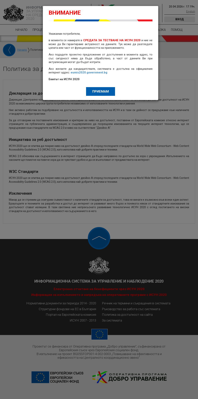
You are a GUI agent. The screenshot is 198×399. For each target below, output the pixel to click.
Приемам (100, 91)
